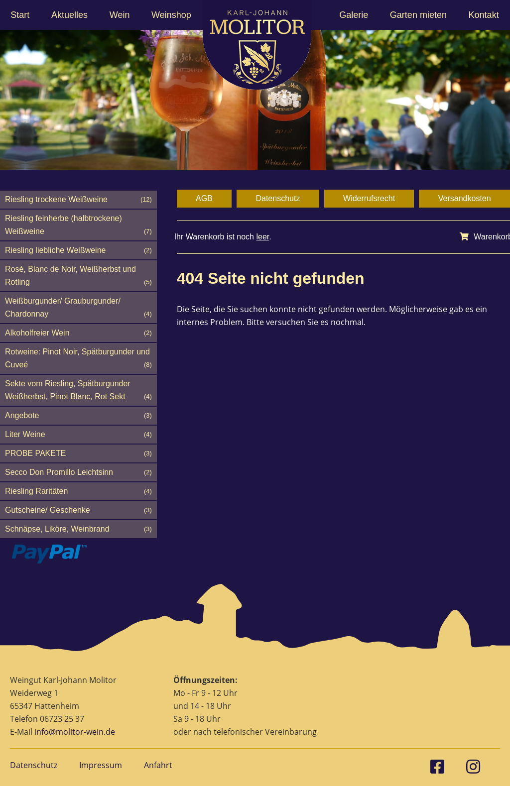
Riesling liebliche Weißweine (78, 250)
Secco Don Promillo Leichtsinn (78, 472)
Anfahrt (158, 765)
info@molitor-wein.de (74, 731)
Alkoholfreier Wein (78, 333)
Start (19, 15)
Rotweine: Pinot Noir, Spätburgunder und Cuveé (78, 359)
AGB (204, 198)
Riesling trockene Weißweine (78, 199)
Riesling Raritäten (78, 491)
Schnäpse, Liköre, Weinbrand (78, 529)
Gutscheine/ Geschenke (78, 510)
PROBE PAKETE (78, 453)
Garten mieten (418, 15)
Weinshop (171, 15)
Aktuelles (69, 15)
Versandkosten (464, 198)
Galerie (353, 15)
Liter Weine (78, 434)
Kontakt (484, 15)
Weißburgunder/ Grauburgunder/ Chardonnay (78, 309)
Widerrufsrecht (369, 198)
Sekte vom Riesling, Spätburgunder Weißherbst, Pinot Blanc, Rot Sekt (78, 391)
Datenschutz (277, 198)
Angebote (78, 415)
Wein (120, 15)
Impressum (100, 765)
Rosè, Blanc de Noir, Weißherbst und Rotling (78, 277)
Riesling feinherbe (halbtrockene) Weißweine (78, 226)
